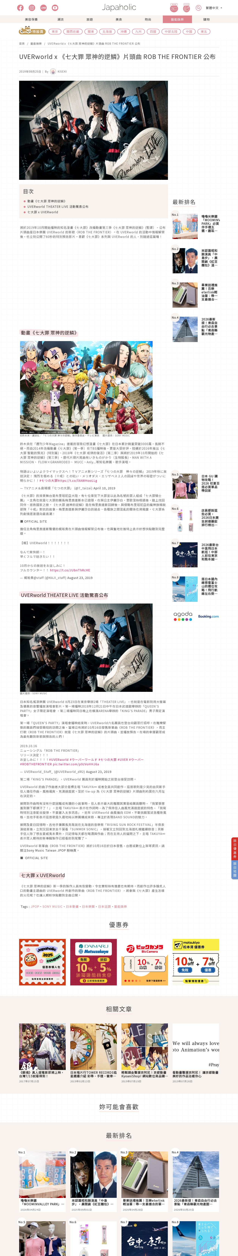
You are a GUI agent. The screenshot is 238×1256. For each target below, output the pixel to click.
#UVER (123, 759)
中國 (189, 31)
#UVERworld (59, 759)
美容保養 (31, 19)
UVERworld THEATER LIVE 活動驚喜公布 (58, 206)
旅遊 (90, 19)
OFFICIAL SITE (35, 521)
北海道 (107, 31)
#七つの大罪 (48, 480)
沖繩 (123, 31)
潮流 (60, 19)
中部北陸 (171, 31)
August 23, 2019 (80, 577)
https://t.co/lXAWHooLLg (77, 480)
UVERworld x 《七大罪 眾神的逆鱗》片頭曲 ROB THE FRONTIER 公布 (94, 43)
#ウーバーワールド (84, 759)
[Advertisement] (198, 137)
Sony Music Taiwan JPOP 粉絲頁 (51, 850)
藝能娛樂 (177, 19)
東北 (204, 31)
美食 (119, 19)
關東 (91, 31)
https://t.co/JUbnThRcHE (70, 570)
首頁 (22, 43)
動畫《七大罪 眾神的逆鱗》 (47, 201)
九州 (138, 31)
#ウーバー (136, 759)
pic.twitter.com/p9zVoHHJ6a (76, 764)
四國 (153, 31)
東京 (55, 31)
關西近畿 (72, 31)
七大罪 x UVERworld (42, 212)
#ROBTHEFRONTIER (36, 764)
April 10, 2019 (104, 488)
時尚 (148, 19)
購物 (206, 19)
